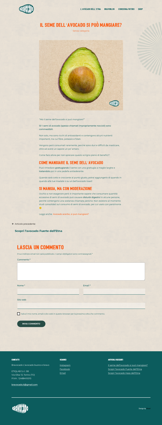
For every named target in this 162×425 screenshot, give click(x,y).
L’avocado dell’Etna (90, 9)
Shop (140, 9)
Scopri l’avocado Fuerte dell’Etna (125, 369)
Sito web (21, 300)
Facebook (65, 369)
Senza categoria (81, 31)
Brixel (148, 409)
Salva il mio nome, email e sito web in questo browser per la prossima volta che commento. (63, 314)
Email (87, 285)
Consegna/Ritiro (126, 9)
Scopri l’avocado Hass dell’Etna (124, 373)
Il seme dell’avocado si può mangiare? (128, 365)
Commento (23, 259)
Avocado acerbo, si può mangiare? (70, 214)
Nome (21, 285)
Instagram (65, 365)
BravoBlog (109, 9)
